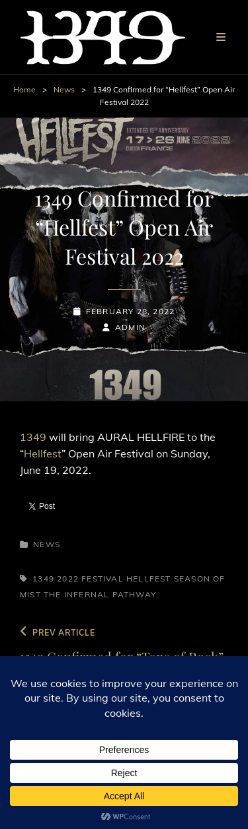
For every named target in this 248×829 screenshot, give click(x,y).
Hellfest (43, 453)
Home (24, 89)
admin (130, 327)
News (64, 89)
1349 (34, 437)
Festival (102, 578)
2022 (68, 578)
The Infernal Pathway (100, 594)
